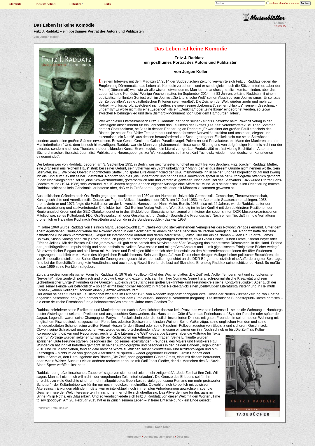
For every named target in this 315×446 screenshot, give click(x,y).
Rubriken (77, 3)
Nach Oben (162, 427)
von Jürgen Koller (46, 36)
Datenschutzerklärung (159, 436)
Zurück (149, 427)
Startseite (15, 3)
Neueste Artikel (46, 3)
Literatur (280, 22)
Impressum (133, 436)
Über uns (183, 436)
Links (107, 3)
